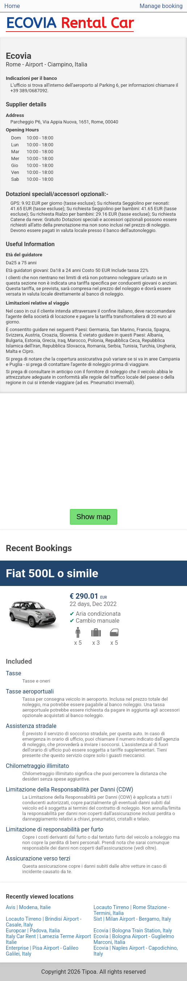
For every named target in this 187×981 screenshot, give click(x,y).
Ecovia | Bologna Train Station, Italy (133, 930)
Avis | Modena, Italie (28, 907)
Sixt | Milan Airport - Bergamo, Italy (132, 919)
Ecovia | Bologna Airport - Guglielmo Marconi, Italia (134, 939)
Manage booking (161, 6)
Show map (93, 517)
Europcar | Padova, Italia (33, 930)
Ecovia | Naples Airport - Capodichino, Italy (136, 951)
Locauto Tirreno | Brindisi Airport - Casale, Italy (44, 922)
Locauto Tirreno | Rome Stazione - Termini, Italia (132, 910)
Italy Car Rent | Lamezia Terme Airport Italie (48, 939)
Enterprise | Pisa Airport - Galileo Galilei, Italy (42, 951)
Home (12, 6)
